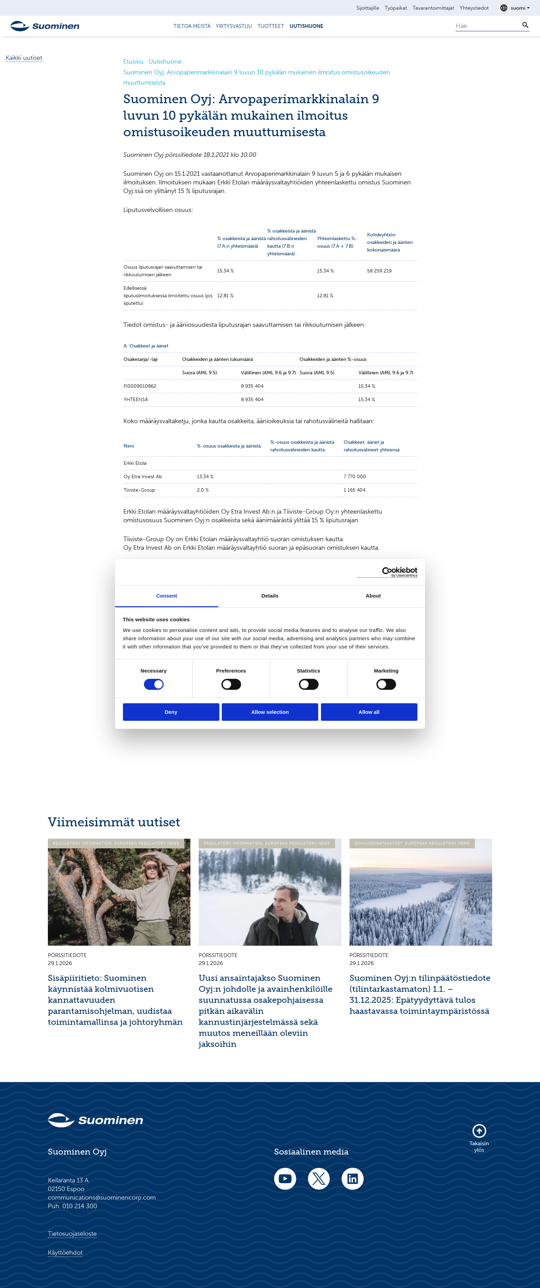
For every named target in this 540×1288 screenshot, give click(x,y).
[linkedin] (353, 1183)
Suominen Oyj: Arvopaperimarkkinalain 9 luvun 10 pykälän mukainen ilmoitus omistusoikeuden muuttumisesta (256, 77)
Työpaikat (396, 8)
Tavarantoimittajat (433, 8)
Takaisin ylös (479, 1138)
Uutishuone (306, 26)
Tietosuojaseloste (72, 1233)
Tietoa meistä (192, 26)
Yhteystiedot (474, 8)
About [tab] (373, 596)
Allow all (369, 712)
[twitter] (319, 1183)
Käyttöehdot (65, 1252)
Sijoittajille (367, 8)
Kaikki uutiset (24, 58)
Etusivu (133, 61)
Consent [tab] (166, 596)
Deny (171, 712)
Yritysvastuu (234, 26)
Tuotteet (271, 26)
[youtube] (285, 1183)
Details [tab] (270, 596)
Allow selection (270, 712)
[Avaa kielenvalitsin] (515, 8)
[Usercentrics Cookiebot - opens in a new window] (387, 572)
